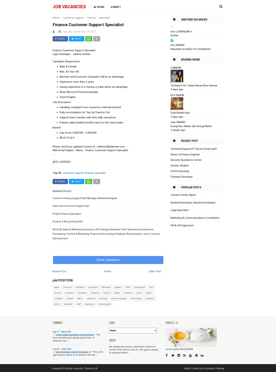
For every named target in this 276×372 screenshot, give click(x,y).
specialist (68, 304)
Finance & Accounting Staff (68, 221)
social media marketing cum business (75, 335)
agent (56, 287)
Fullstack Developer (182, 176)
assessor (67, 287)
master (70, 298)
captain (118, 287)
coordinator (139, 287)
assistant (80, 287)
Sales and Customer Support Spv (71, 206)
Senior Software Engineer (185, 154)
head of (107, 293)
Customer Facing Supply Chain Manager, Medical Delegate (85, 198)
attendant (106, 287)
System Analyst (180, 165)
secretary (150, 298)
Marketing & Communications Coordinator (195, 217)
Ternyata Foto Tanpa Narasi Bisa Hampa (194, 85)
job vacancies (69, 6)
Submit (116, 7)
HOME (99, 7)
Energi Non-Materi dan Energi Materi (191, 126)
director (57, 293)
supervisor (89, 304)
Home (107, 271)
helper (117, 293)
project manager (119, 298)
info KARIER (177, 45)
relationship (136, 298)
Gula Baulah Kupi (180, 112)
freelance (95, 293)
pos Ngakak (177, 95)
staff (78, 304)
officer (80, 298)
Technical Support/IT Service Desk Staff (194, 148)
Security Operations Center (186, 160)
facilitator (82, 293)
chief (128, 287)
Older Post (155, 271)
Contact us (197, 368)
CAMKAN (176, 67)
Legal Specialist (180, 210)
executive (69, 293)
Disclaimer (209, 368)
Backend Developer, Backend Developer (193, 202)
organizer (91, 298)
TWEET (76, 38)
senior (57, 304)
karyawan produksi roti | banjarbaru (191, 49)
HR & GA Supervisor (182, 225)
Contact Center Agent (183, 194)
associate (93, 287)
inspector (128, 293)
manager (58, 298)
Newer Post (59, 271)
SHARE (60, 38)
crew (151, 287)
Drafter (175, 35)
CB (96, 368)
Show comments (108, 259)
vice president (104, 304)
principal (103, 298)
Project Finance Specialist (67, 213)
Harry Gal (66, 332)
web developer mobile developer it (73, 352)
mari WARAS (178, 122)
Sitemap (220, 368)
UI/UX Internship (180, 171)
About (187, 368)
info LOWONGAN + (181, 31)
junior (139, 293)
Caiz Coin (66, 349)
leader (149, 293)
